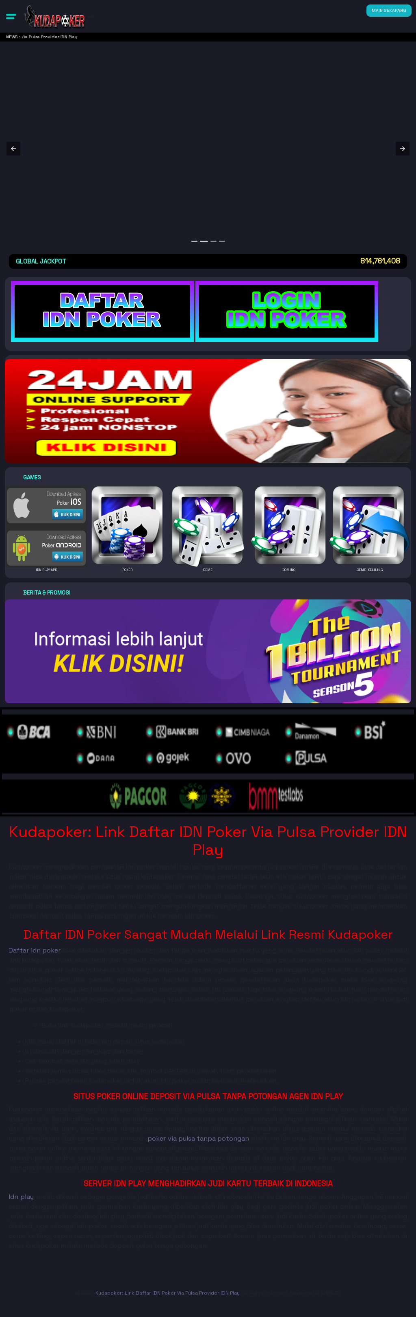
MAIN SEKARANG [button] (389, 10)
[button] (11, 16)
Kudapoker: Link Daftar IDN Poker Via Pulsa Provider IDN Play (167, 1293)
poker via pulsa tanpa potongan (198, 1138)
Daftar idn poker (35, 950)
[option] (195, 241)
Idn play (21, 1196)
